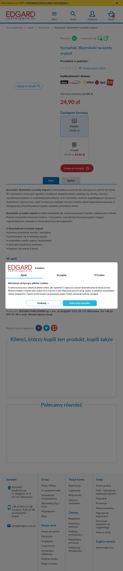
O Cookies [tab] (99, 275)
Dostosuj (43, 303)
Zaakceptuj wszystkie (79, 303)
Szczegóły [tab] (61, 275)
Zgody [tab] (24, 275)
